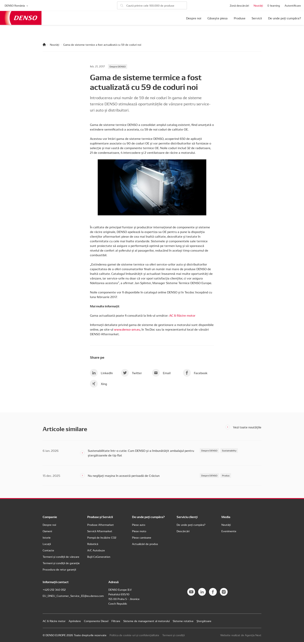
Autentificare (293, 5)
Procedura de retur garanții (59, 569)
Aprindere (75, 621)
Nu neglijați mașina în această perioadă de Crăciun (124, 475)
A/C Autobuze (96, 550)
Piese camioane (141, 537)
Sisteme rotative (183, 621)
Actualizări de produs (145, 544)
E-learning (274, 5)
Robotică (92, 544)
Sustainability (229, 450)
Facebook (195, 373)
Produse (239, 18)
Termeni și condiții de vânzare (61, 557)
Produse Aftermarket (100, 525)
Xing (98, 384)
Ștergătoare (204, 621)
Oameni (47, 531)
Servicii (257, 18)
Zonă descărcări (239, 5)
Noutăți (258, 5)
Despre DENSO (118, 66)
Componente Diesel (96, 621)
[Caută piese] (152, 5)
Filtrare (115, 621)
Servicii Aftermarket (99, 531)
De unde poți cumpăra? (284, 18)
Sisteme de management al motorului (146, 621)
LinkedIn (101, 373)
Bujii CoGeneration (98, 557)
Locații (47, 544)
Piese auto (138, 525)
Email (161, 373)
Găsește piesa (217, 18)
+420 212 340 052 (54, 589)
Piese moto (139, 531)
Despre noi (193, 18)
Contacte (48, 550)
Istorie (47, 537)
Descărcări (183, 531)
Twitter (131, 373)
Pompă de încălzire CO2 (101, 537)
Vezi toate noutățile (247, 427)
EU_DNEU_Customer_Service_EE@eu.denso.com (73, 596)
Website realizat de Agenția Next (240, 635)
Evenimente (228, 531)
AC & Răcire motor (182, 315)
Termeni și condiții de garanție (61, 563)
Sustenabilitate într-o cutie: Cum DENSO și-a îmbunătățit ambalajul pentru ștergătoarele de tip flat (141, 452)
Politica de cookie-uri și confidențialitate (134, 635)
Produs (226, 475)
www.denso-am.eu (127, 329)
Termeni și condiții (173, 635)
